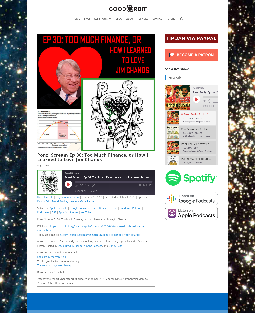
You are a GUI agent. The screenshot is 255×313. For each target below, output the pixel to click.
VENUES (143, 19)
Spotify (63, 212)
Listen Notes (99, 208)
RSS (54, 212)
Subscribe (80, 191)
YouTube (86, 212)
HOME (76, 19)
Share (93, 191)
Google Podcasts (79, 208)
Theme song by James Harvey (54, 265)
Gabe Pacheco (88, 201)
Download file (45, 197)
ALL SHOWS (101, 19)
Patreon (136, 208)
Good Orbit (175, 77)
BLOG (119, 19)
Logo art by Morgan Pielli (51, 256)
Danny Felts (44, 201)
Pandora (125, 208)
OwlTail (112, 208)
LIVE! (87, 19)
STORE (171, 19)
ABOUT (130, 19)
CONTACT (157, 19)
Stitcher (73, 212)
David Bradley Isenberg (65, 201)
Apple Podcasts (58, 208)
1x (88, 186)
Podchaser (43, 212)
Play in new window (67, 197)
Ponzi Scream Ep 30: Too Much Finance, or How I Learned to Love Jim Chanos (92, 157)
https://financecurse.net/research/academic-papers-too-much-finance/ (100, 234)
